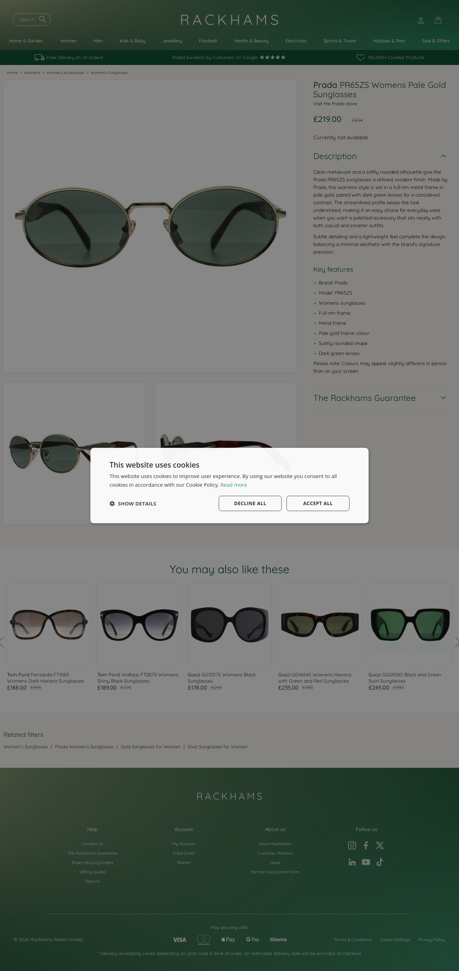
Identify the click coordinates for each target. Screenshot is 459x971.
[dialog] (229, 486)
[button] (133, 503)
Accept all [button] (318, 503)
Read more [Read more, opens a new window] (233, 484)
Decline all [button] (250, 503)
